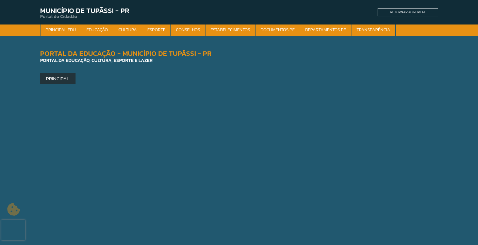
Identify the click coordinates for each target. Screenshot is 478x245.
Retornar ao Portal (408, 12)
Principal (57, 78)
